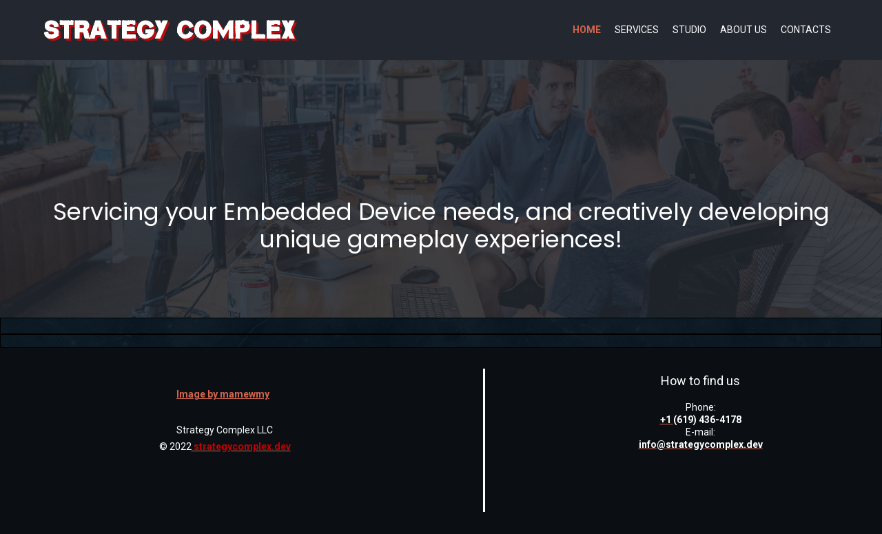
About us (743, 29)
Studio (689, 29)
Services (637, 29)
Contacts (806, 29)
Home (587, 29)
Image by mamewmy (222, 394)
